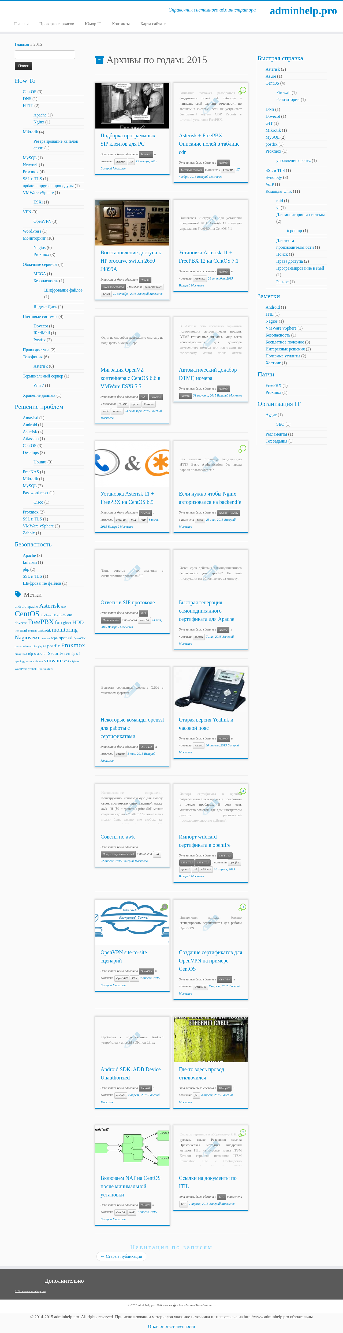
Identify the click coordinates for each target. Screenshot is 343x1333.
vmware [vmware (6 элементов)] (53, 660)
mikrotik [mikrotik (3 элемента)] (44, 630)
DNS (27, 98)
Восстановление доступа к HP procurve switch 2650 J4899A (130, 261)
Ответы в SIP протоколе (127, 602)
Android (30, 424)
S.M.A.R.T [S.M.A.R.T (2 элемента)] (40, 653)
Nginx (38, 122)
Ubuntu (39, 462)
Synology (274, 177)
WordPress (32, 231)
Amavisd (30, 418)
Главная (21, 23)
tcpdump (294, 230)
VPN (27, 212)
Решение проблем (39, 406)
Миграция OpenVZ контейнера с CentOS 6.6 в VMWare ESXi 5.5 (130, 378)
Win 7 (38, 385)
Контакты (121, 23)
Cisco (38, 502)
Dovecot (40, 326)
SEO (280, 424)
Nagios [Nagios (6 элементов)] (23, 637)
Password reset (36, 492)
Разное (282, 282)
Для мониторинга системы (300, 214)
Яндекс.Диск (45, 306)
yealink (199, 745)
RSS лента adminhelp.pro (30, 1291)
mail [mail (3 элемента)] (23, 630)
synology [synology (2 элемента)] (20, 661)
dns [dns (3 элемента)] (70, 615)
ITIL (221, 1196)
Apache (40, 115)
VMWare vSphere (38, 192)
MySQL (30, 158)
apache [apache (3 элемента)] (32, 606)
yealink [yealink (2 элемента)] (32, 668)
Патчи (266, 374)
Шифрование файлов (63, 290)
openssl (199, 636)
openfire (234, 862)
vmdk (106, 411)
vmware (117, 411)
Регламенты (276, 434)
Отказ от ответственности (171, 1326)
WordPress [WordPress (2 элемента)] (21, 668)
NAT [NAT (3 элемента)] (36, 638)
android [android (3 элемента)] (20, 606)
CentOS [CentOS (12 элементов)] (27, 613)
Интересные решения (285, 349)
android (120, 1095)
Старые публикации (121, 1256)
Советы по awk (117, 837)
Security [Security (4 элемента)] (55, 653)
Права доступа (36, 350)
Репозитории (288, 99)
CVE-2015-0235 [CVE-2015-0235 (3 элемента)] (53, 615)
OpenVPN (42, 221)
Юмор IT (93, 23)
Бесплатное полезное (285, 342)
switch (106, 293)
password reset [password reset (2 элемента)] (23, 646)
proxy (200, 519)
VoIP (143, 519)
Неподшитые (111, 620)
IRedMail (41, 333)
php (26, 569)
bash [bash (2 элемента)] (63, 606)
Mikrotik (30, 132)
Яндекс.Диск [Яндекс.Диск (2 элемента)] (45, 668)
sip (131, 161)
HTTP (28, 105)
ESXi (38, 202)
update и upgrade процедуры (48, 185)
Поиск (282, 254)
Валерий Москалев (113, 168)
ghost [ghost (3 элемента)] (67, 623)
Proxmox (31, 171)
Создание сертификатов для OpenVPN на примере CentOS (210, 960)
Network (30, 165)
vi (277, 207)
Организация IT (279, 403)
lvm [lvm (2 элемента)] (17, 630)
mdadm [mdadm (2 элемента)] (32, 630)
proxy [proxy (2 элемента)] (18, 653)
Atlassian (31, 438)
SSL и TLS (32, 178)
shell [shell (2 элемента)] (67, 653)
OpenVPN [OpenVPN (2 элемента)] (79, 638)
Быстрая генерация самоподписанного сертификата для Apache (206, 610)
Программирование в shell (118, 854)
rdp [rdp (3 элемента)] (30, 653)
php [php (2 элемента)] (35, 646)
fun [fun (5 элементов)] (58, 622)
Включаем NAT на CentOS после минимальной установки (130, 1186)
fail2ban (30, 562)
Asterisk (40, 366)
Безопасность (45, 280)
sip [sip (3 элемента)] (73, 653)
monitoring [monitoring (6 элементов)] (65, 629)
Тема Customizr (205, 1305)
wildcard (206, 869)
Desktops (31, 452)
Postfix (39, 340)
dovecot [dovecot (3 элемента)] (21, 623)
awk (157, 854)
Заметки (146, 154)
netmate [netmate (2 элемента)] (45, 638)
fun (196, 1095)
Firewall (283, 92)
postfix (271, 144)
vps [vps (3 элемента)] (66, 661)
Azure (271, 76)
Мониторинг (34, 238)
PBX (133, 519)
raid (279, 200)
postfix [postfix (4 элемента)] (53, 645)
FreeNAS (31, 472)
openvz (135, 404)
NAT (131, 1212)
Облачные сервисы (40, 264)
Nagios (39, 247)
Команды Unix (279, 191)
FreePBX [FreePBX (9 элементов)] (41, 622)
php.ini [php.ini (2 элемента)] (42, 646)
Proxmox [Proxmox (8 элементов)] (73, 645)
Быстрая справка (191, 169)
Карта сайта (153, 23)
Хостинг (273, 363)
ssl (195, 869)
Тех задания (276, 441)
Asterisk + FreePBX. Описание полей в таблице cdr (209, 144)
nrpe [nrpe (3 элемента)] (54, 638)
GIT (269, 123)
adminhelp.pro (303, 11)
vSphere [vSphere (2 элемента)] (74, 661)
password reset (153, 286)
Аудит (271, 415)
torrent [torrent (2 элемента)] (30, 661)
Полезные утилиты (283, 356)
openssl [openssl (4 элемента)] (66, 637)
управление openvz (293, 160)
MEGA (39, 273)
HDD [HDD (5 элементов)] (78, 622)
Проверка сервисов (56, 23)
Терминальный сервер (43, 376)
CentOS (29, 91)
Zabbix (29, 533)
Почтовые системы (40, 316)
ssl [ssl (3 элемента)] (78, 653)
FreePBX (228, 169)
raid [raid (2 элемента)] (25, 653)
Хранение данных (39, 395)
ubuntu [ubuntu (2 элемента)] (39, 661)
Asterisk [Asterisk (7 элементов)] (49, 605)
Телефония (33, 356)
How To (25, 80)
